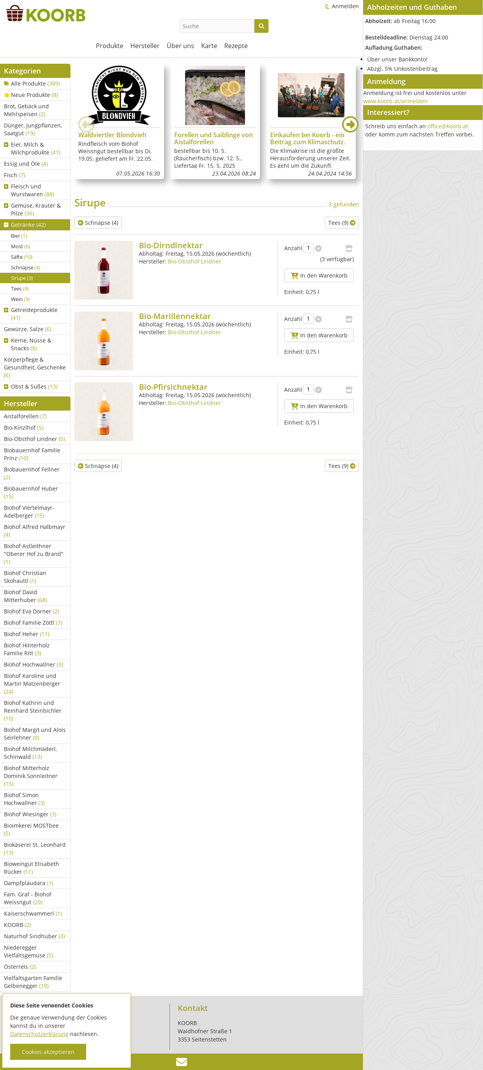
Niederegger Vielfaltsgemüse (28, 951)
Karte (209, 45)
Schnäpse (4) (98, 222)
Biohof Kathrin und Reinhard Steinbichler (32, 710)
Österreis (20, 966)
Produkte (109, 45)
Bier (19, 235)
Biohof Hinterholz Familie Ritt (27, 649)
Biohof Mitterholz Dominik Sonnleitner (31, 775)
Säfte (21, 256)
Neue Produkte (31, 95)
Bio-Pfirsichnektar (173, 387)
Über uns (180, 45)
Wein (20, 299)
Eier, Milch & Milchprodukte (32, 148)
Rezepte (236, 45)
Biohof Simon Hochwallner (24, 799)
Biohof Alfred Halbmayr (34, 530)
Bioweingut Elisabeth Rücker (31, 867)
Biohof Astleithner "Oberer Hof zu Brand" (33, 553)
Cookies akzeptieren (48, 1052)
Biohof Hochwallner (33, 664)
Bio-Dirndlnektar (171, 245)
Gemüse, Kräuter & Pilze (32, 209)
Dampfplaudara (28, 883)
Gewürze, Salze (27, 329)
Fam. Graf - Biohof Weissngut (27, 898)
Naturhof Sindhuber (34, 936)
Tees (20, 288)
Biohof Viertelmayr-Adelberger (29, 511)
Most (20, 246)
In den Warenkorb (319, 275)
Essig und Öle (26, 163)
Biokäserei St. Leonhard (35, 848)
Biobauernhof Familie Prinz (32, 454)
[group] (119, 121)
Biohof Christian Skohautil (25, 576)
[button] (350, 124)
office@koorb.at (447, 126)
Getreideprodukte (31, 313)
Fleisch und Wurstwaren (29, 190)
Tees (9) (341, 222)
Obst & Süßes (31, 386)
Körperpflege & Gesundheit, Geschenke (35, 367)
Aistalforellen (25, 416)
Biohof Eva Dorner (31, 611)
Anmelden (345, 6)
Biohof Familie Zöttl (33, 622)
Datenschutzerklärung (39, 1034)
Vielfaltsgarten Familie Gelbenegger (33, 981)
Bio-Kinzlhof (23, 427)
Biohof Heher (26, 634)
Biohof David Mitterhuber (25, 596)
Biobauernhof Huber (31, 492)
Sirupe (22, 277)
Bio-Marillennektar (175, 316)
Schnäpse (25, 267)
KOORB (17, 924)
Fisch (14, 175)
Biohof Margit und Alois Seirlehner (35, 733)
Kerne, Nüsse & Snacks (27, 344)
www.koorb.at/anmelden (395, 101)
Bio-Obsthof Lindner (34, 439)
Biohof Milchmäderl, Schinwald (30, 752)
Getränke (25, 224)
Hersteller (145, 45)
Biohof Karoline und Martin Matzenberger (32, 683)
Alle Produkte (32, 83)
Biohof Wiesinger (30, 814)
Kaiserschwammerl (33, 913)
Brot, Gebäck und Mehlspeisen (26, 110)
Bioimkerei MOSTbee (31, 829)
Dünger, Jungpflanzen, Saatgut (33, 129)
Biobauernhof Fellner (31, 473)
